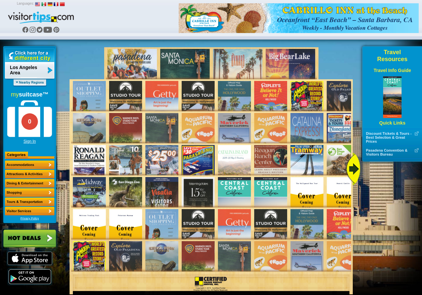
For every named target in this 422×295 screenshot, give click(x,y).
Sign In (29, 141)
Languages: (25, 3)
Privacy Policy (29, 218)
